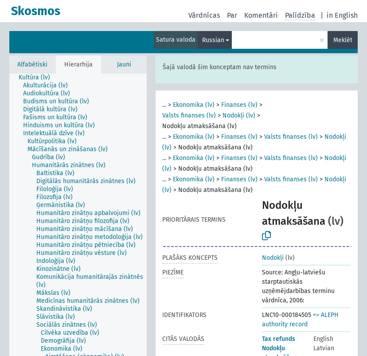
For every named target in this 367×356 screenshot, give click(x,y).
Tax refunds (278, 339)
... (164, 105)
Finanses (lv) (239, 105)
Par (232, 15)
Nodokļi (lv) (239, 115)
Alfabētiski (32, 64)
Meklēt (342, 40)
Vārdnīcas (204, 15)
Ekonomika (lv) (194, 105)
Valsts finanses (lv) (189, 115)
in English (342, 15)
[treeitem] (38, 78)
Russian (213, 40)
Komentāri (261, 15)
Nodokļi (273, 258)
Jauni (124, 64)
